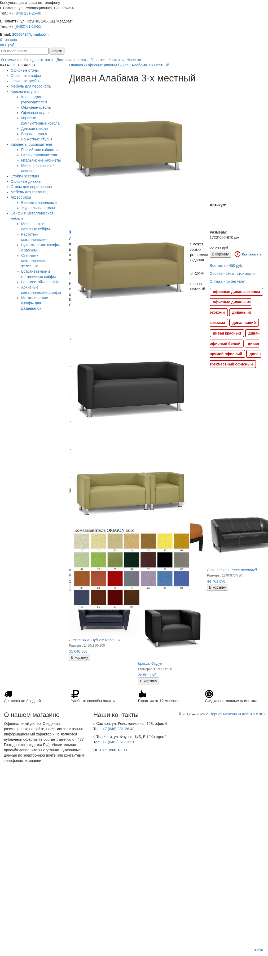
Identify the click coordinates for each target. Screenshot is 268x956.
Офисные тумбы (25, 81)
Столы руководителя (39, 155)
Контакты (116, 60)
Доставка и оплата (72, 60)
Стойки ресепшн (25, 176)
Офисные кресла (36, 107)
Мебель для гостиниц (29, 192)
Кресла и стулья (25, 91)
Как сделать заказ (39, 60)
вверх (258, 950)
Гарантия (99, 60)
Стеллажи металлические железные (34, 260)
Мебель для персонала (31, 86)
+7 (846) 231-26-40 (25, 13)
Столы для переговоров (31, 187)
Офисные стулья (35, 113)
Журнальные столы (38, 208)
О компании (11, 60)
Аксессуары (21, 197)
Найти (57, 51)
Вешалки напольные (39, 202)
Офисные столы (25, 70)
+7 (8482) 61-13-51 (25, 26)
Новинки (133, 60)
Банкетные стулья (36, 139)
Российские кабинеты (39, 150)
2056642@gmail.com (30, 34)
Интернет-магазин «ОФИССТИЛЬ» (235, 714)
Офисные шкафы (26, 76)
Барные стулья (34, 134)
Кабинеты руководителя (31, 144)
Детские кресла (34, 128)
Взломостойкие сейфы (40, 282)
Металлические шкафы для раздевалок (34, 303)
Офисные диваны (26, 181)
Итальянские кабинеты (41, 160)
